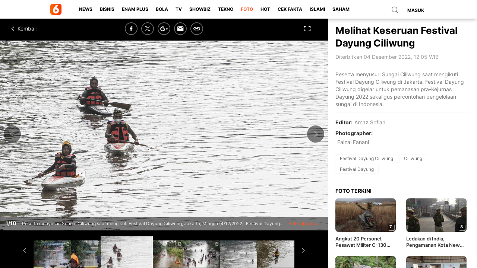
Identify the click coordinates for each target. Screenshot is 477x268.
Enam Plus (135, 9)
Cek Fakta (290, 9)
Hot (265, 9)
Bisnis (107, 9)
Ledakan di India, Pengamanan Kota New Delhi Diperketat (433, 242)
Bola (162, 9)
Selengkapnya (303, 223)
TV (179, 9)
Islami (317, 9)
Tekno (225, 9)
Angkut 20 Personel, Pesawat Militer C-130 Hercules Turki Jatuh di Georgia (362, 242)
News (85, 9)
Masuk (415, 10)
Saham (341, 9)
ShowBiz (200, 9)
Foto (247, 9)
